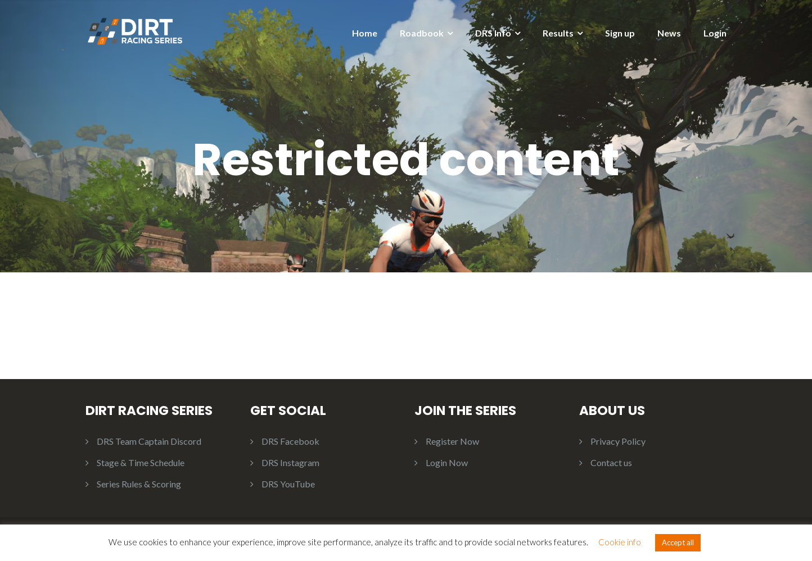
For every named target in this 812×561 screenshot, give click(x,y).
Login (715, 33)
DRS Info (493, 33)
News (669, 33)
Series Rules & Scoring (139, 483)
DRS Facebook (290, 441)
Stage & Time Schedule (140, 462)
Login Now (447, 462)
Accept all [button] (678, 542)
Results (558, 33)
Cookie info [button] (619, 542)
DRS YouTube (288, 483)
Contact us (611, 462)
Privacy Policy (618, 441)
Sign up (620, 33)
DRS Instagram (290, 462)
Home (364, 33)
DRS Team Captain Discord (149, 441)
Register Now (452, 441)
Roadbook (422, 33)
